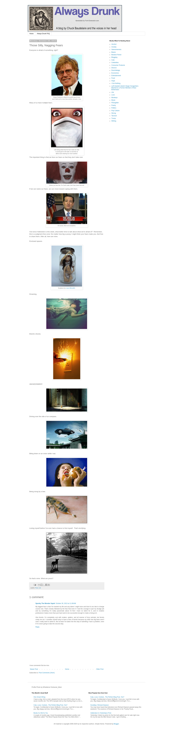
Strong (113, 113)
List (40, 588)
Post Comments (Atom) (47, 673)
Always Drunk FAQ (43, 34)
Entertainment (116, 75)
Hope (113, 81)
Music (113, 100)
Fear (36, 588)
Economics (115, 73)
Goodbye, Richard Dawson (99, 705)
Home (31, 34)
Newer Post (34, 669)
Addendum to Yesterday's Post (100, 713)
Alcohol (113, 44)
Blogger (116, 724)
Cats (113, 60)
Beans (113, 52)
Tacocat (114, 116)
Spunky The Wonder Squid (45, 603)
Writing (113, 121)
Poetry (113, 105)
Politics (113, 108)
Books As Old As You (41, 713)
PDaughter (115, 103)
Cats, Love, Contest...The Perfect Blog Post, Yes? (50, 705)
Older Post (99, 669)
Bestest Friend (116, 55)
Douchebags (115, 70)
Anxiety (113, 47)
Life (112, 92)
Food (113, 78)
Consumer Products (118, 65)
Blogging (114, 57)
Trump (113, 118)
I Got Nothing (115, 83)
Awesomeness (116, 49)
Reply (37, 627)
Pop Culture (115, 110)
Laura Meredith (70, 288)
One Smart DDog (39, 697)
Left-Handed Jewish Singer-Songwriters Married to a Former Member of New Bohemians (124, 88)
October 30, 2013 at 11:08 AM (66, 603)
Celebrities (115, 62)
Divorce (114, 68)
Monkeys (114, 97)
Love (113, 95)
